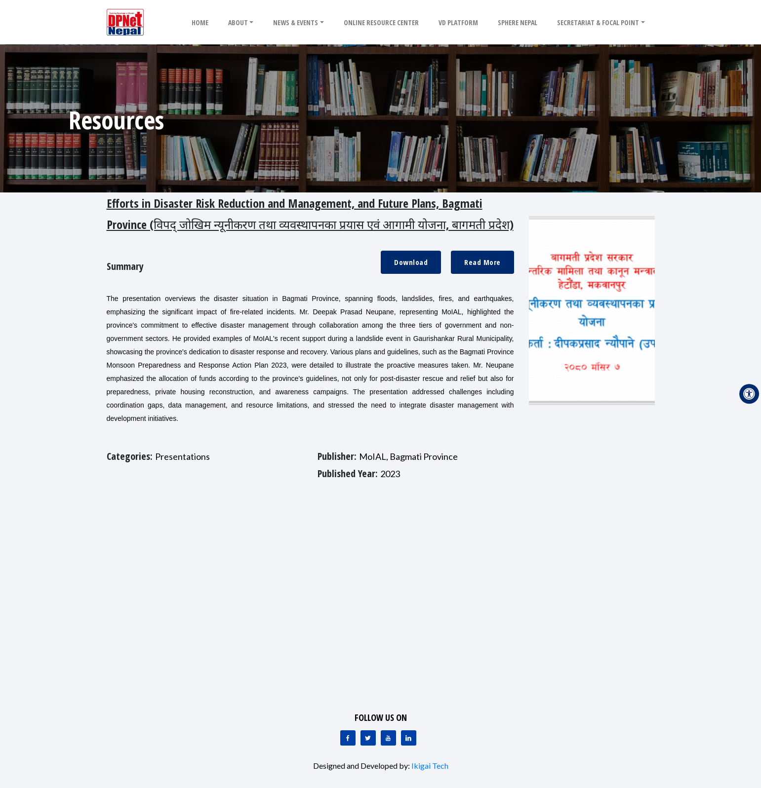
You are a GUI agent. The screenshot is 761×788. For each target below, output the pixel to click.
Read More (482, 262)
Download (411, 262)
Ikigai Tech (429, 765)
